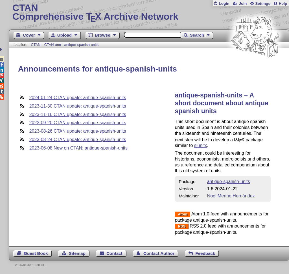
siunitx (200, 145)
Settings (262, 3)
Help (283, 3)
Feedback (205, 253)
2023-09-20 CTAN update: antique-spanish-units (77, 122)
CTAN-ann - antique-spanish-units (71, 45)
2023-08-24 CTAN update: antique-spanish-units (77, 139)
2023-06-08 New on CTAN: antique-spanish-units (78, 148)
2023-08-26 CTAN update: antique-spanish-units (77, 131)
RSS (181, 226)
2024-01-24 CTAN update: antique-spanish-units (77, 97)
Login (224, 3)
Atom (182, 214)
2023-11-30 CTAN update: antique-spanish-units (77, 106)
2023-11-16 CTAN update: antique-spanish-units (77, 114)
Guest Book (36, 253)
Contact (114, 253)
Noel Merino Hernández (231, 195)
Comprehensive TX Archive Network (148, 13)
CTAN (36, 45)
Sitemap (77, 253)
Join (243, 3)
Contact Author (158, 253)
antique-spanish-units (228, 181)
